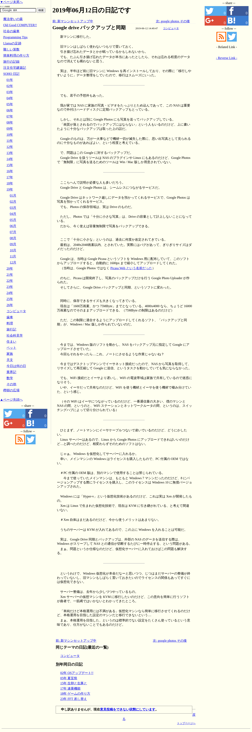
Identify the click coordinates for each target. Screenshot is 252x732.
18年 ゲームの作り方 (75, 693)
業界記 (11, 372)
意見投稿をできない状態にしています (127, 709)
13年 (10, 153)
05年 (10, 104)
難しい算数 (11, 49)
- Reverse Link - (226, 58)
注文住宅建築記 (14, 67)
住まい (11, 341)
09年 (10, 128)
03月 (13, 207)
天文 (10, 360)
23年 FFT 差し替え (73, 699)
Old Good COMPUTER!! (20, 25)
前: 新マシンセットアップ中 (72, 21)
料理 (10, 323)
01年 (10, 80)
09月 (13, 244)
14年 (10, 159)
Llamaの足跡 (12, 43)
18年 (10, 183)
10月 (13, 250)
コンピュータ (171, 28)
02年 (10, 86)
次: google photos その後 (173, 21)
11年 (10, 140)
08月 (13, 238)
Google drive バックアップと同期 (89, 27)
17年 (10, 177)
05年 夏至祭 (68, 678)
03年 (10, 92)
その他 (11, 384)
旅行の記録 (11, 61)
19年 (10, 189)
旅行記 (11, 329)
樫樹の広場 (11, 390)
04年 (10, 98)
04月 (13, 213)
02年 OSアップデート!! (76, 673)
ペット (11, 347)
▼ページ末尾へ (11, 2)
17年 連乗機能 (70, 688)
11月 (13, 256)
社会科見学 (15, 335)
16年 (10, 171)
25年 (10, 299)
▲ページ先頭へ (11, 399)
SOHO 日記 (11, 73)
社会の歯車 (11, 31)
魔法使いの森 (13, 19)
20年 (10, 268)
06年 (10, 110)
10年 (10, 134)
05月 (13, 220)
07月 (13, 232)
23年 (10, 286)
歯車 (10, 317)
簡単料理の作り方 (16, 55)
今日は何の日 (16, 366)
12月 (13, 262)
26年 (10, 305)
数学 (10, 378)
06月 (13, 226)
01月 (13, 195)
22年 (10, 280)
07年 (10, 116)
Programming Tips (15, 37)
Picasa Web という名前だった (131, 268)
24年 (10, 293)
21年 (10, 274)
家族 (10, 353)
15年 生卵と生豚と (73, 683)
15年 (10, 165)
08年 (10, 122)
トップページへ (186, 723)
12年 (10, 147)
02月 (13, 201)
